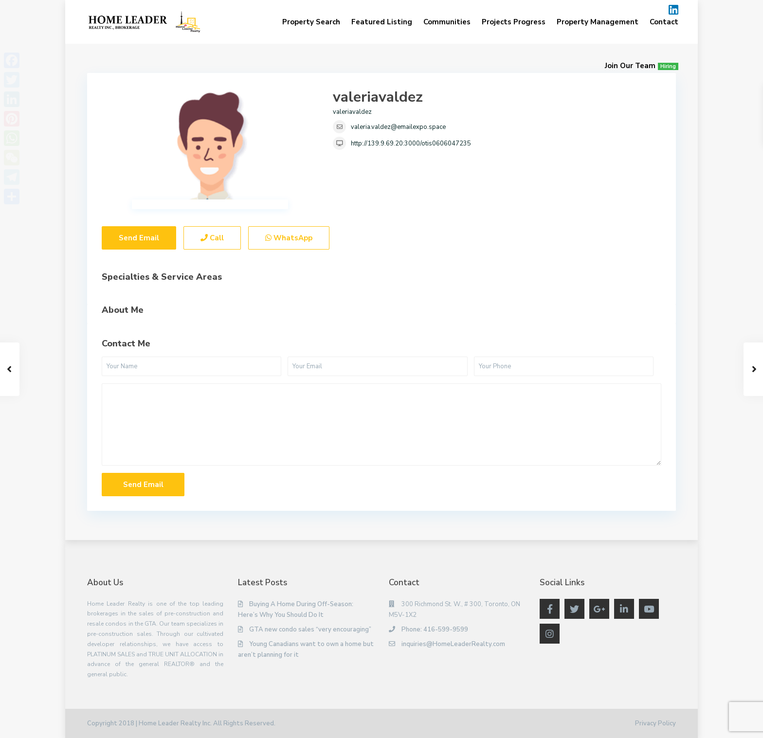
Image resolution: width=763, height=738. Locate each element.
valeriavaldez (378, 97)
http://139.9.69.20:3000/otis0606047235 (411, 143)
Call (212, 238)
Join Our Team (641, 66)
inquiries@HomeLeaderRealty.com (453, 644)
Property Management (597, 22)
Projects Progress (513, 22)
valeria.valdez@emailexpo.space (398, 127)
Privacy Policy (655, 723)
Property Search (311, 22)
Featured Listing (381, 22)
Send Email (139, 238)
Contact (664, 22)
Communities (447, 22)
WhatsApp (288, 238)
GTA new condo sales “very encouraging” (310, 629)
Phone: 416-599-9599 (434, 629)
